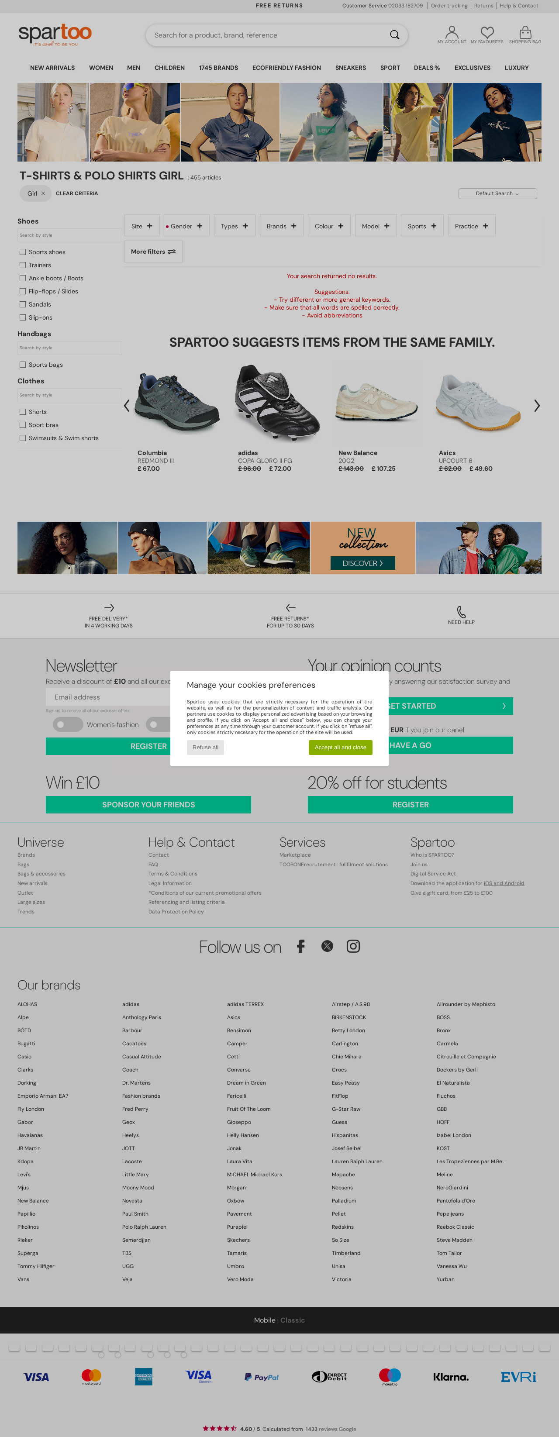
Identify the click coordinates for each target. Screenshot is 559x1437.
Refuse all (205, 747)
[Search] (395, 35)
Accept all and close (341, 747)
